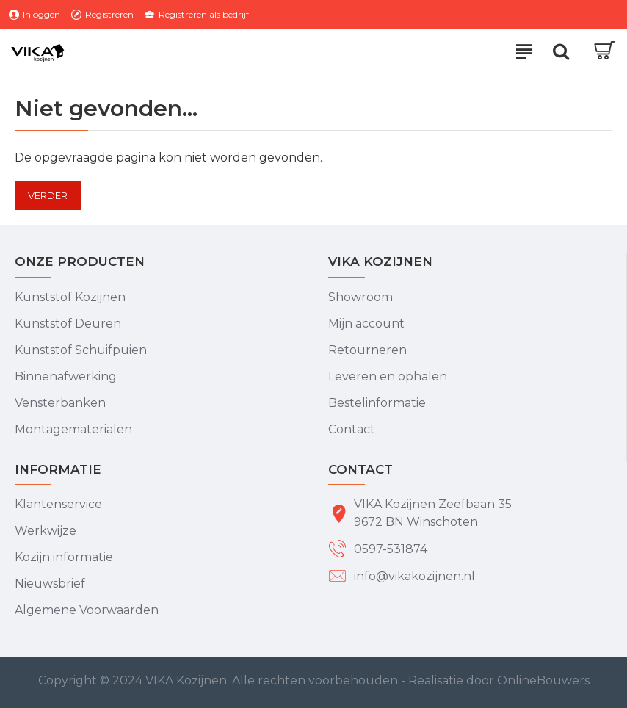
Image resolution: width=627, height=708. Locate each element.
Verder (48, 195)
